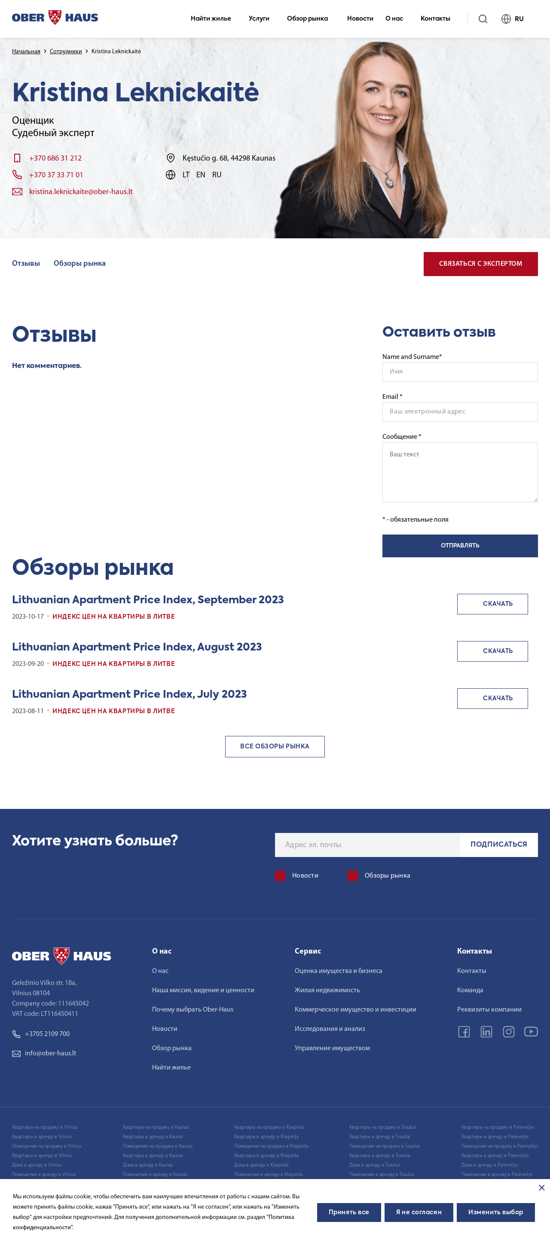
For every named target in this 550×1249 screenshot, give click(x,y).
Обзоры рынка (80, 264)
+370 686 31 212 (55, 159)
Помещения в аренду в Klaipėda (268, 1174)
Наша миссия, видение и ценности (203, 990)
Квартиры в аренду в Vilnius (42, 1137)
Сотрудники (66, 52)
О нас (397, 19)
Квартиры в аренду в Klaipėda (266, 1137)
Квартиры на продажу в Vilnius (44, 1127)
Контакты (439, 19)
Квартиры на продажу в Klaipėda (269, 1127)
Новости (360, 19)
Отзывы (26, 264)
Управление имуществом (332, 1048)
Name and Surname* (412, 357)
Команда (470, 990)
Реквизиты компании (489, 1009)
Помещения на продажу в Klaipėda (271, 1146)
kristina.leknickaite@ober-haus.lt (81, 192)
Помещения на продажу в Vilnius (46, 1146)
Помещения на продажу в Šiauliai (384, 1146)
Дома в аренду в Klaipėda (261, 1165)
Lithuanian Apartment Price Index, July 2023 (129, 695)
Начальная (26, 52)
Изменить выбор (495, 1212)
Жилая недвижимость (327, 990)
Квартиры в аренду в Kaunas (153, 1137)
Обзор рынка (311, 19)
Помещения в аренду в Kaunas (155, 1174)
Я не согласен (419, 1212)
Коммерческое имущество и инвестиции (355, 1009)
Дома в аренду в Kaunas (148, 1165)
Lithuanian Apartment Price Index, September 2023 (148, 600)
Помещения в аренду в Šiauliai (381, 1174)
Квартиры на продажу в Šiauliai (382, 1127)
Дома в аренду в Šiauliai (374, 1165)
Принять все (349, 1212)
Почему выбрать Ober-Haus (192, 1009)
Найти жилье (214, 19)
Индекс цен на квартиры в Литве (113, 617)
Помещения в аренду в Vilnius (44, 1174)
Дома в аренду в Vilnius (36, 1165)
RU (516, 19)
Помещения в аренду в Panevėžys (496, 1174)
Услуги (263, 19)
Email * (392, 397)
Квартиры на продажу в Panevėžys (497, 1127)
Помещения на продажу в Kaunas (157, 1146)
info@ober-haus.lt (44, 1053)
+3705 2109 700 (41, 1034)
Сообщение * (460, 468)
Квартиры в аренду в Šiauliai (379, 1137)
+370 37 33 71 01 (56, 175)
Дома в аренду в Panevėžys (489, 1165)
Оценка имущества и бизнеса (338, 971)
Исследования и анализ (330, 1029)
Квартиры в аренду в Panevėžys (495, 1137)
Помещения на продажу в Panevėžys (499, 1146)
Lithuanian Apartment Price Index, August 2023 (137, 647)
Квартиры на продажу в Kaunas (156, 1127)
